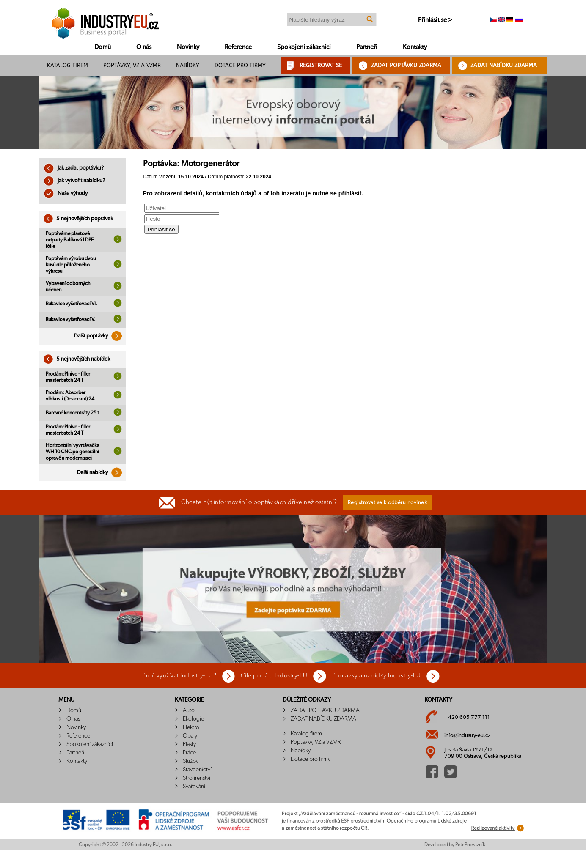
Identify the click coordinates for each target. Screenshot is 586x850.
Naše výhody (66, 193)
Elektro (191, 727)
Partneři (366, 47)
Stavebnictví (197, 770)
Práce (189, 753)
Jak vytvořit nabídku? (74, 181)
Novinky (188, 47)
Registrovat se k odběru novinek (387, 502)
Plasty (189, 744)
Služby (190, 761)
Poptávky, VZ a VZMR (132, 65)
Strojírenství (196, 778)
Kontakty (415, 47)
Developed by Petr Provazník (454, 844)
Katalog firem (67, 65)
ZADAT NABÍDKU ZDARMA (503, 65)
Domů (102, 47)
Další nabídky (101, 472)
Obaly (190, 736)
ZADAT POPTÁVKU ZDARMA (406, 65)
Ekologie (193, 719)
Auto (189, 710)
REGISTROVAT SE (321, 65)
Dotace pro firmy (240, 65)
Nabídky (187, 65)
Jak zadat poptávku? (74, 168)
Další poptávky (100, 336)
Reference (238, 47)
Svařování (194, 787)
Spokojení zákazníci (304, 47)
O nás (143, 47)
